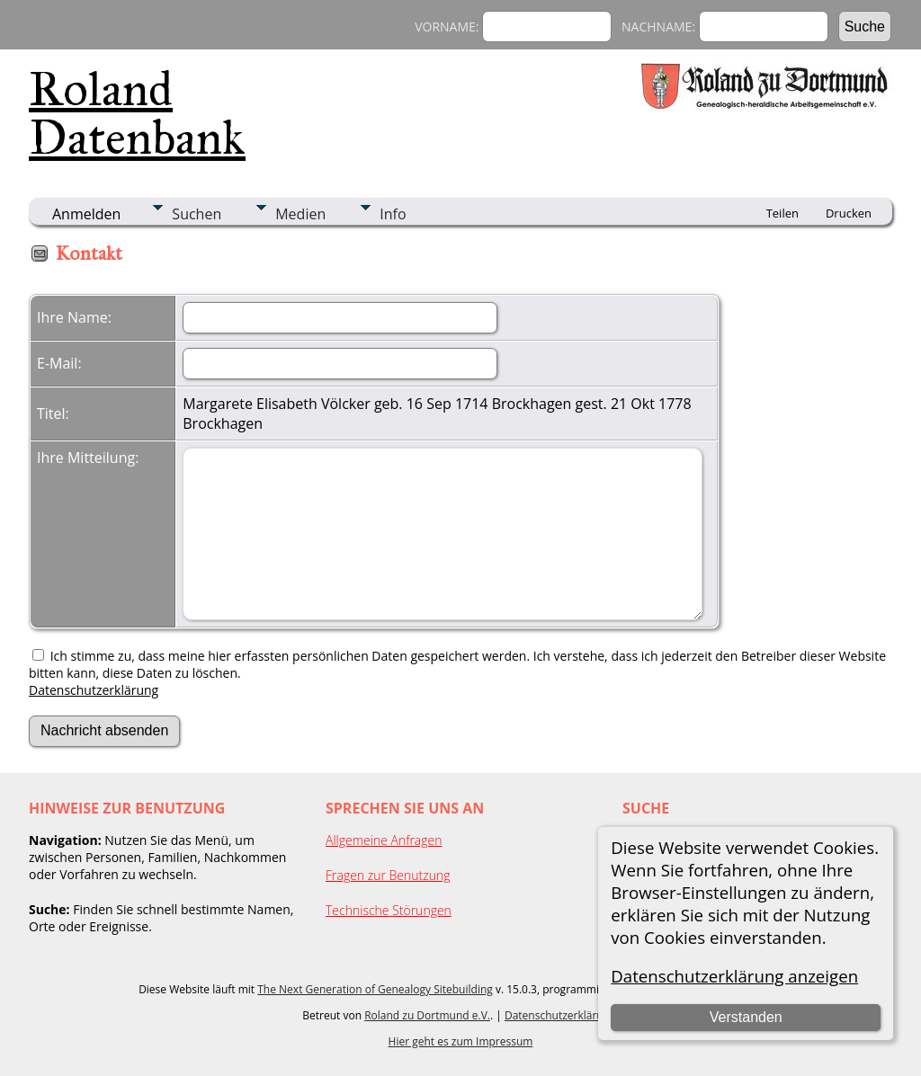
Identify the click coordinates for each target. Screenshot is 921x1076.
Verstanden (746, 1017)
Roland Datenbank (137, 113)
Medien (300, 214)
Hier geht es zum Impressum (461, 1041)
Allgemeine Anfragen (384, 840)
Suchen (196, 214)
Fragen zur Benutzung (388, 875)
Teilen (782, 213)
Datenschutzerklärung (93, 689)
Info (393, 214)
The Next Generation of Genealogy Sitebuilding (375, 989)
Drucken (849, 213)
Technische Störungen (389, 910)
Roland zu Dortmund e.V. (427, 1015)
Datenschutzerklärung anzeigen (734, 976)
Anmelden (86, 214)
